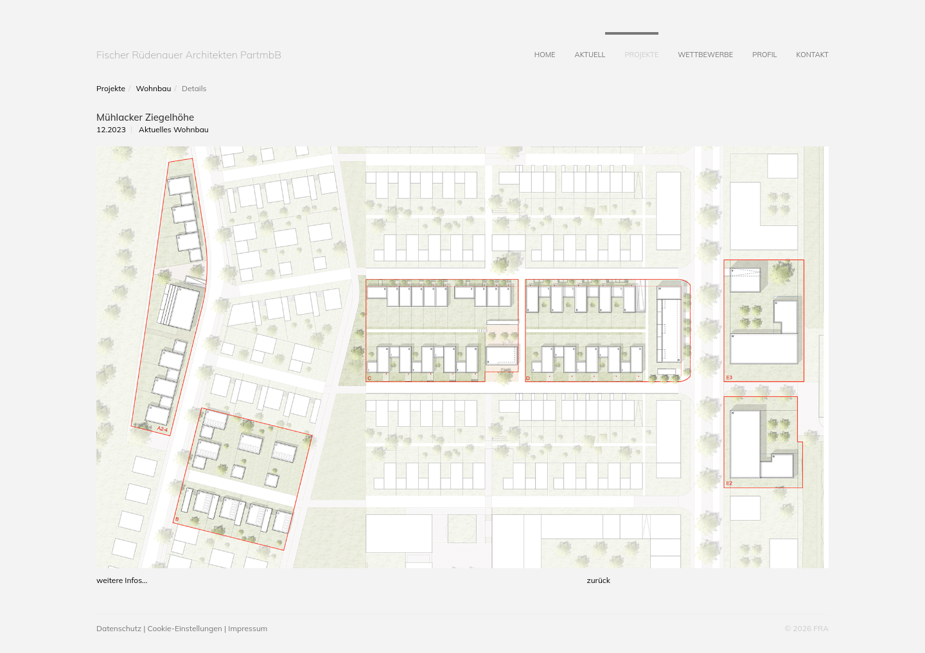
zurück (598, 580)
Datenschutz (118, 628)
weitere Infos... (121, 580)
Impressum (247, 628)
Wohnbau (154, 88)
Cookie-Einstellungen (185, 628)
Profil (755, 45)
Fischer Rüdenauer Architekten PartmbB (188, 54)
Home (535, 45)
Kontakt (803, 45)
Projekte (631, 45)
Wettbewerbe (695, 45)
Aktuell (581, 45)
